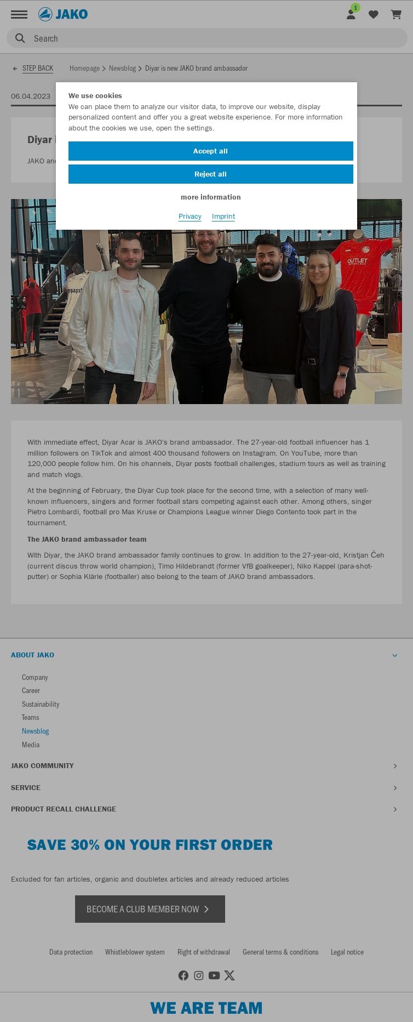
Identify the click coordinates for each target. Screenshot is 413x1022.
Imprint (223, 216)
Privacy (190, 216)
